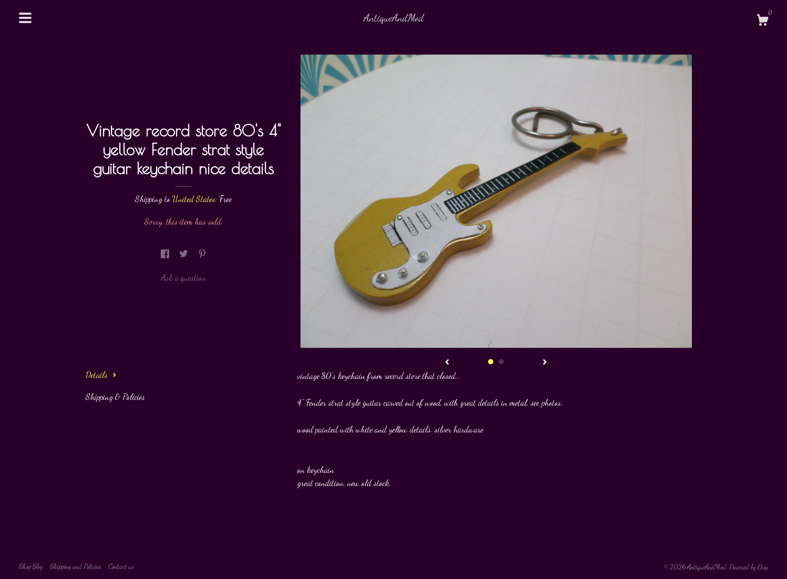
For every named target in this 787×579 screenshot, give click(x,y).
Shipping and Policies (75, 566)
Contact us (121, 566)
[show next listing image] (544, 362)
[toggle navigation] (25, 18)
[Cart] (762, 21)
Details (101, 375)
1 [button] (490, 361)
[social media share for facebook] (166, 254)
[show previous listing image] (447, 362)
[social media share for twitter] (184, 254)
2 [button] (501, 361)
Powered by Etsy (748, 567)
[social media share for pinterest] (202, 254)
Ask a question (183, 277)
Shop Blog (31, 566)
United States (193, 199)
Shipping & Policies (115, 397)
